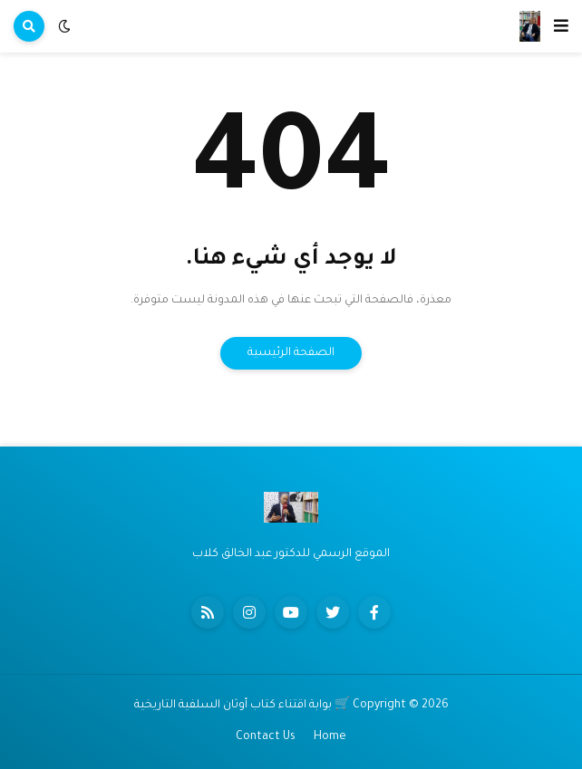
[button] (561, 26)
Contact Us (266, 737)
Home (330, 737)
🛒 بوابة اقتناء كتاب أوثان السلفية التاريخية (242, 705)
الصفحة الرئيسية (291, 353)
